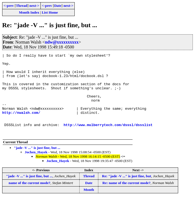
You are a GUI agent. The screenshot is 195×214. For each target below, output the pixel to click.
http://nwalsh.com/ (21, 124)
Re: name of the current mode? (126, 199)
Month (89, 206)
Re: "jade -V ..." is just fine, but (126, 192)
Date (57, 6)
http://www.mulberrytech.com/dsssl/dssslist (108, 139)
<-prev (9, 6)
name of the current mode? (30, 199)
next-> (34, 6)
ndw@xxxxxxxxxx (61, 42)
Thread (21, 6)
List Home (50, 12)
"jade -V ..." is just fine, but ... (37, 164)
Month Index (29, 12)
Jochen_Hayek (36, 168)
